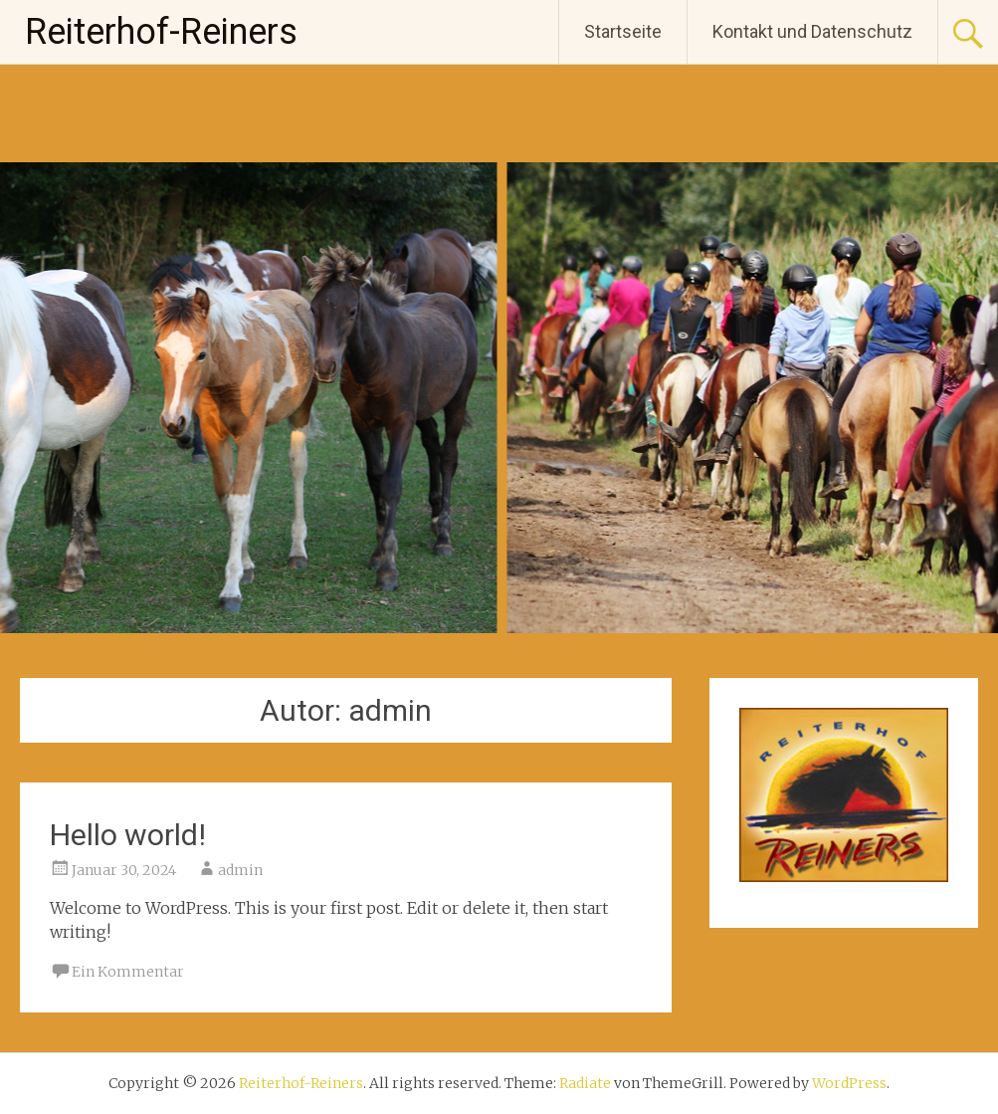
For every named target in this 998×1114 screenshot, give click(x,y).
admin (240, 870)
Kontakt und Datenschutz (812, 31)
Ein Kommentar (128, 972)
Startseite (623, 31)
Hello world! (128, 834)
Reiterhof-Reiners (161, 32)
